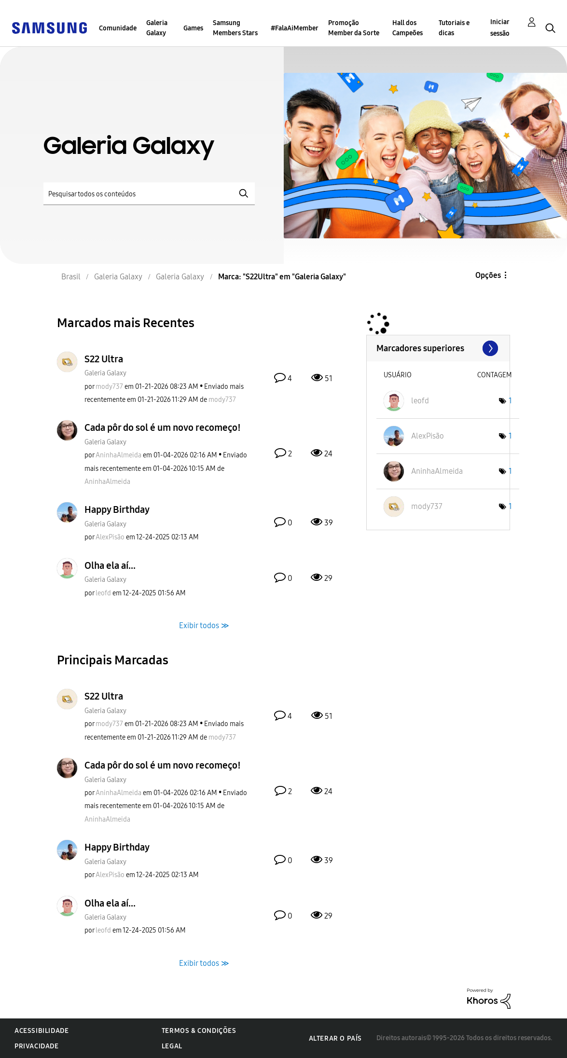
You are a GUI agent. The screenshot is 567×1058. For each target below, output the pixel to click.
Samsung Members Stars (235, 28)
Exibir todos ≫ (204, 625)
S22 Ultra (103, 359)
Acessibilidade (41, 1031)
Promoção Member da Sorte (353, 28)
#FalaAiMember (294, 28)
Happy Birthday (117, 509)
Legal (172, 1046)
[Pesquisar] (149, 193)
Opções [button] (488, 275)
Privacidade (36, 1046)
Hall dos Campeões (407, 28)
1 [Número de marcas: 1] (510, 400)
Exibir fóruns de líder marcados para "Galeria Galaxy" (438, 348)
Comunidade (118, 28)
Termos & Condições (199, 1031)
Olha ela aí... (110, 565)
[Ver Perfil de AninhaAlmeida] (118, 455)
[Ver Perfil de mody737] (109, 387)
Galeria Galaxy (156, 28)
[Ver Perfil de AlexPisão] (110, 537)
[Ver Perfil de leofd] (103, 593)
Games (193, 28)
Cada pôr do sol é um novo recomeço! (162, 427)
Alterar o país (335, 1038)
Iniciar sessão (500, 28)
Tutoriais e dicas (454, 28)
